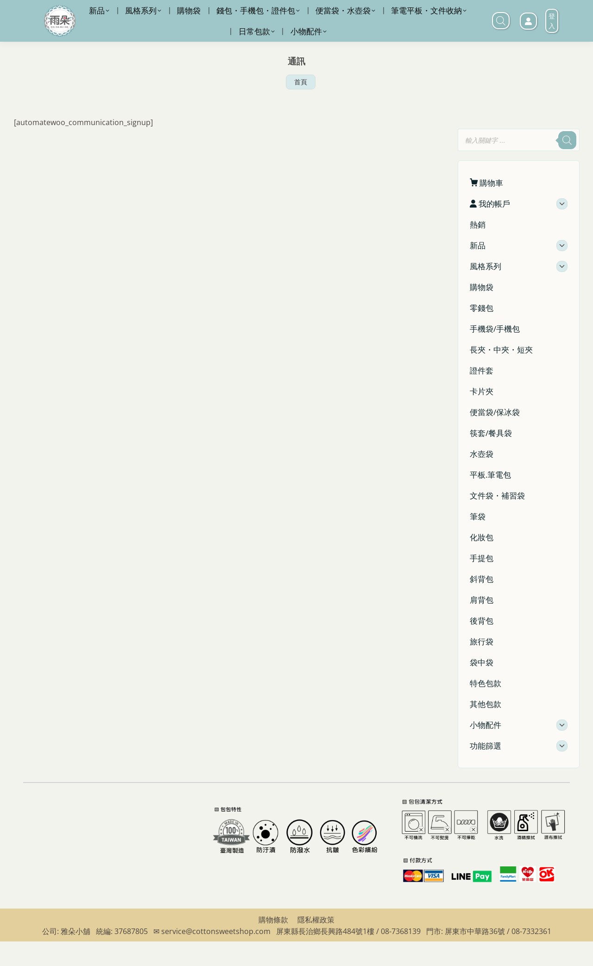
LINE (373, 12)
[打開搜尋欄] (501, 45)
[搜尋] (567, 165)
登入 (552, 45)
